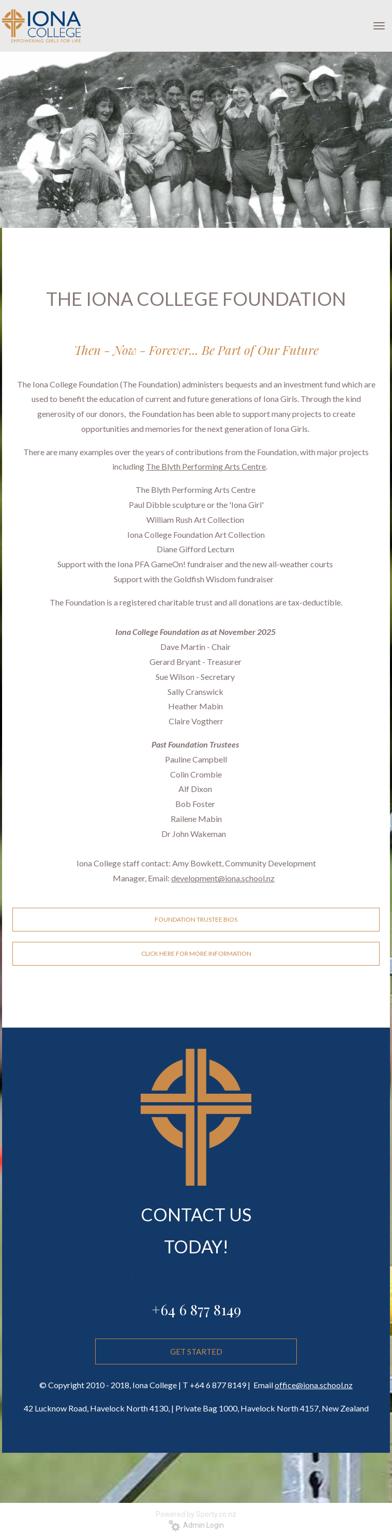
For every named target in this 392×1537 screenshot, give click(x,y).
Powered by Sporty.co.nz (196, 1514)
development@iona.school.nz (223, 878)
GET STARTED (196, 1401)
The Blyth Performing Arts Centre (206, 466)
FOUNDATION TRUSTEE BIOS (196, 919)
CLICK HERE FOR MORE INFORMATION (196, 953)
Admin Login (196, 1525)
